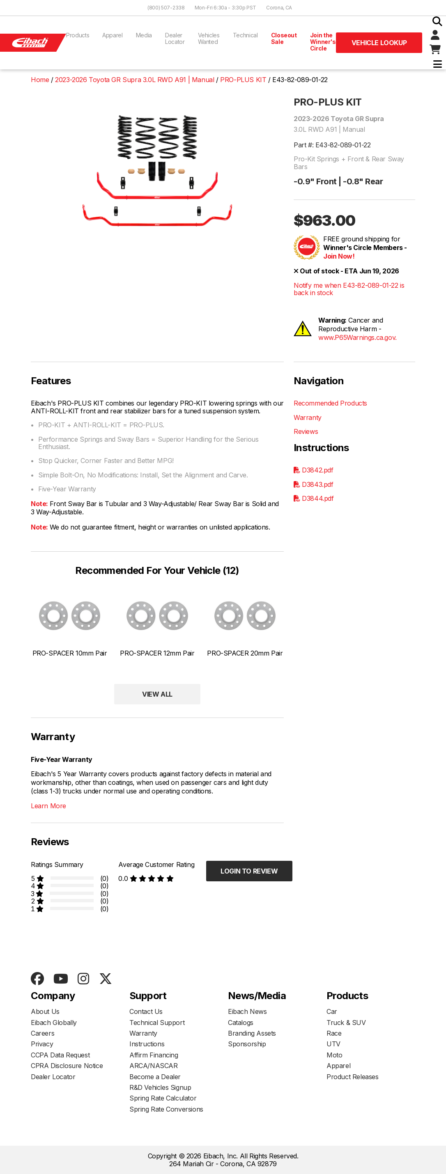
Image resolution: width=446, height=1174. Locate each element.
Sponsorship (247, 1044)
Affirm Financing (153, 1055)
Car (331, 1011)
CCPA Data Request (60, 1055)
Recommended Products (330, 403)
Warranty (308, 417)
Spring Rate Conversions (166, 1109)
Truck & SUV (346, 1022)
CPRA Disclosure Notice (67, 1065)
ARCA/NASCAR (153, 1065)
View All (157, 694)
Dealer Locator (175, 38)
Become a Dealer (155, 1076)
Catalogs (240, 1022)
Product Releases (352, 1076)
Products (77, 35)
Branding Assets (252, 1033)
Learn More (48, 806)
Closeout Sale (284, 38)
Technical (245, 35)
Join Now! (338, 256)
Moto (334, 1055)
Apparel (112, 35)
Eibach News (247, 1011)
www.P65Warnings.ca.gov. (357, 337)
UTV (333, 1044)
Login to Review (249, 871)
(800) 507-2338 (166, 8)
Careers (42, 1033)
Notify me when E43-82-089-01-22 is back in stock (349, 289)
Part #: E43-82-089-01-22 (332, 145)
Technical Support (156, 1022)
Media (144, 35)
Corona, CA (279, 8)
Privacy (42, 1044)
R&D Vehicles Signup (160, 1087)
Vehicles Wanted (209, 38)
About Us (45, 1011)
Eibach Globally (54, 1022)
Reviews (306, 431)
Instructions (146, 1044)
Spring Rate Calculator (162, 1098)
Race (333, 1033)
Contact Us (146, 1011)
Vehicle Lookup (379, 43)
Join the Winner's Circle (323, 42)
